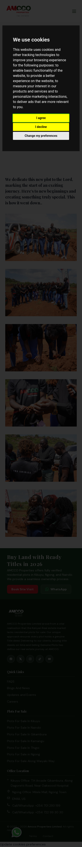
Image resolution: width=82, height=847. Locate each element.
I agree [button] (41, 118)
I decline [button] (41, 127)
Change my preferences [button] (41, 135)
